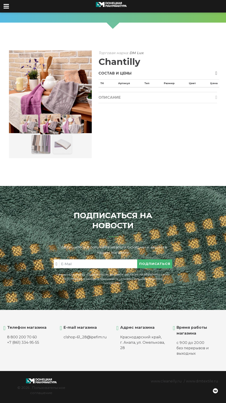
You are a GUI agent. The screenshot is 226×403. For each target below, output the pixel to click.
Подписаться (154, 264)
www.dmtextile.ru (202, 381)
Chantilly (119, 61)
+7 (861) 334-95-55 (23, 342)
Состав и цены (115, 73)
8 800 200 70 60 (22, 337)
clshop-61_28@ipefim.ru (85, 337)
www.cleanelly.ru (166, 381)
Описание (109, 97)
